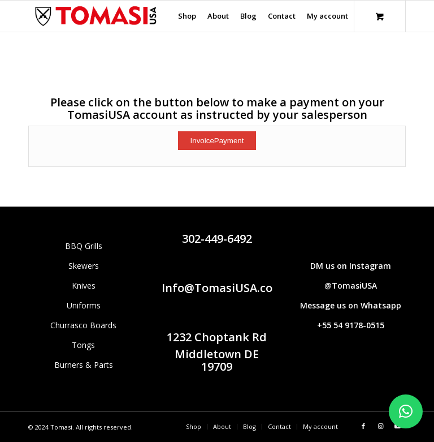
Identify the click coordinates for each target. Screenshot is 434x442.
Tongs (83, 345)
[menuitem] (187, 16)
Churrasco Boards (83, 325)
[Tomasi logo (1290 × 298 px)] (95, 16)
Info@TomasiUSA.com (222, 287)
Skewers (83, 265)
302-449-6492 (217, 238)
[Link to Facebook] (363, 426)
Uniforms (84, 305)
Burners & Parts (83, 364)
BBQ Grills (83, 246)
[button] (406, 411)
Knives (84, 285)
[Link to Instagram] (380, 426)
